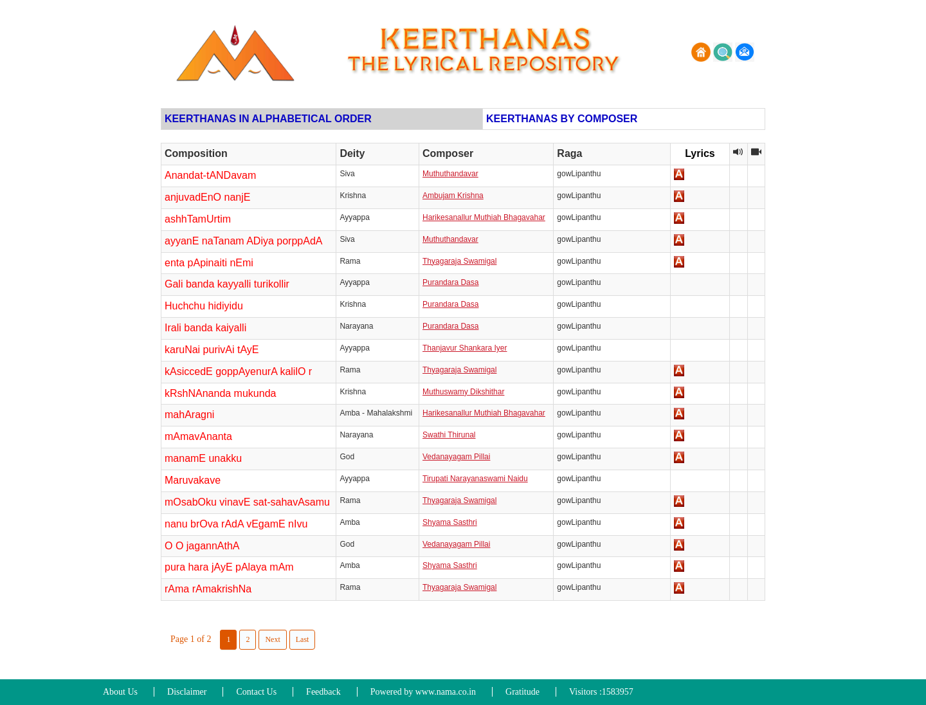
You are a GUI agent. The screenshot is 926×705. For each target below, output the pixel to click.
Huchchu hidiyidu (204, 305)
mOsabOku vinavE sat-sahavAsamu (247, 502)
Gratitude (522, 692)
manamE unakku (203, 458)
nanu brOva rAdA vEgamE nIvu (236, 523)
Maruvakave (193, 480)
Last (302, 639)
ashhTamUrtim (198, 219)
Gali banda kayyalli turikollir (227, 284)
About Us (120, 692)
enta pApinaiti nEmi (209, 262)
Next (272, 639)
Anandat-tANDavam (210, 175)
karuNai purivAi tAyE (212, 349)
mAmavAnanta (198, 436)
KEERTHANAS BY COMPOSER (561, 118)
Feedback (323, 692)
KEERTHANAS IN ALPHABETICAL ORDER (268, 118)
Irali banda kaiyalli (205, 327)
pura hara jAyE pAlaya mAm (229, 567)
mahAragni (189, 414)
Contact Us (256, 692)
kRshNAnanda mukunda (220, 393)
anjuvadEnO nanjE (207, 197)
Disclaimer (186, 692)
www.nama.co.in (445, 692)
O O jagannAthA (202, 545)
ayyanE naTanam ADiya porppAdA (243, 240)
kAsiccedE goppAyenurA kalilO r (238, 371)
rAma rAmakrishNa (208, 588)
